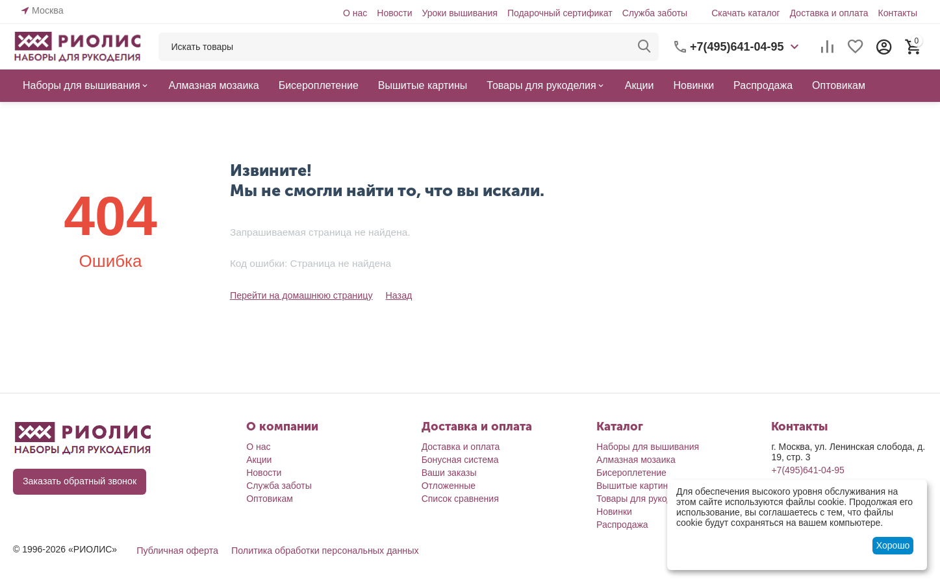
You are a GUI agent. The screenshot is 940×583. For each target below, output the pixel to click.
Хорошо (893, 545)
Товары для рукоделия (644, 498)
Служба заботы (655, 13)
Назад (396, 295)
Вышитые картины (635, 485)
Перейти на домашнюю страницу (300, 295)
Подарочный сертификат (560, 13)
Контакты (897, 13)
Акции (259, 459)
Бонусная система (460, 459)
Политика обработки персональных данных (322, 550)
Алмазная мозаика (636, 459)
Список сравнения (460, 498)
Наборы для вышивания (647, 446)
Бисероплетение (631, 472)
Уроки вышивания (459, 13)
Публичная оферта (176, 550)
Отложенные (449, 485)
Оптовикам (269, 498)
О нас (355, 13)
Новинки (614, 511)
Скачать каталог (745, 13)
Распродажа (622, 524)
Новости (394, 13)
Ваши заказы (449, 472)
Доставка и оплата (829, 13)
